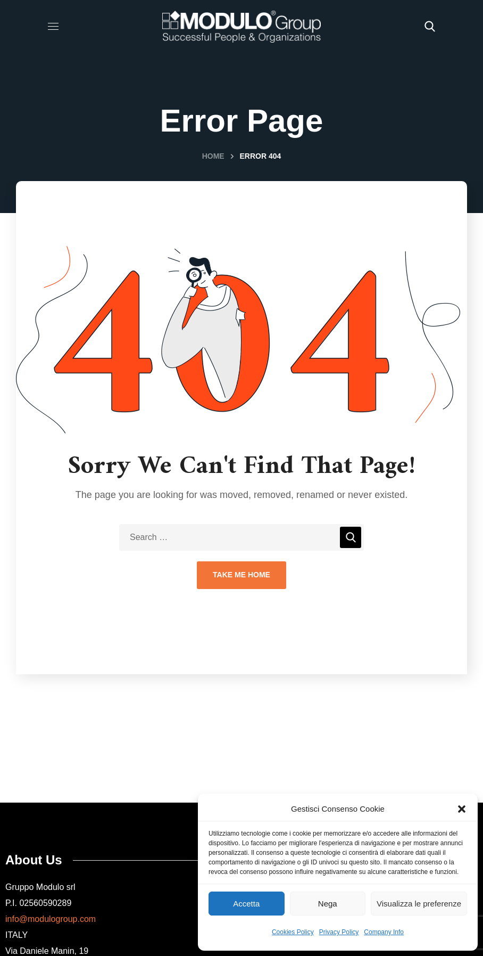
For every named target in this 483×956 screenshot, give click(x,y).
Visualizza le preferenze (419, 903)
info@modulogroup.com (50, 919)
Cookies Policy (293, 932)
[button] (461, 809)
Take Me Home (241, 574)
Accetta (246, 903)
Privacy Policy (339, 932)
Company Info (384, 932)
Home (213, 156)
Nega (327, 903)
